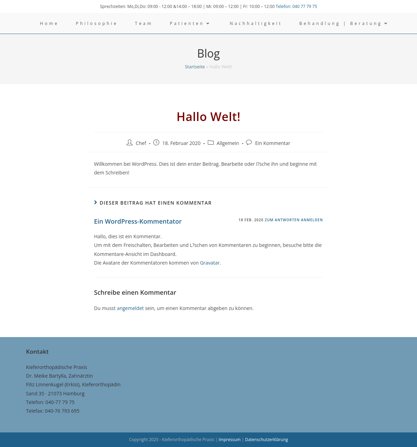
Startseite (195, 66)
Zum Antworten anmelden (294, 219)
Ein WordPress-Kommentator (138, 221)
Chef (141, 143)
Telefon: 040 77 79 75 (296, 6)
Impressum (230, 439)
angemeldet (130, 308)
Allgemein (228, 143)
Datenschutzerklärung (266, 439)
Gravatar (210, 262)
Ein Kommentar (272, 143)
